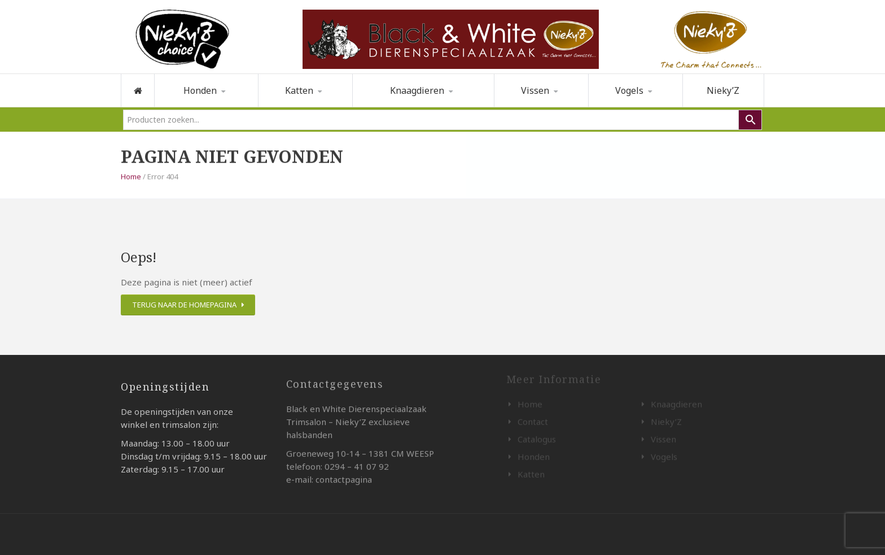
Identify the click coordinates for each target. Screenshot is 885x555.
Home (131, 176)
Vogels (629, 90)
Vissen (535, 90)
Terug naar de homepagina (184, 305)
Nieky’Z (723, 90)
